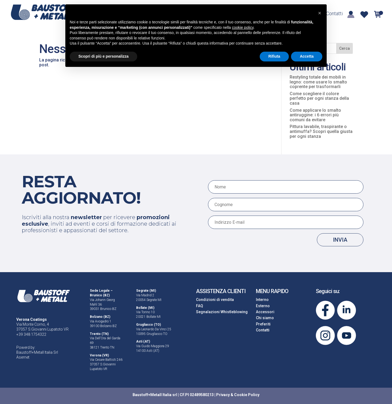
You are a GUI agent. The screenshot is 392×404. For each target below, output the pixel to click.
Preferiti (263, 324)
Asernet (22, 357)
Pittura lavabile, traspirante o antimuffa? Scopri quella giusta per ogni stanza (321, 131)
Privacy (223, 395)
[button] (319, 13)
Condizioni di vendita (215, 299)
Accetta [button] (307, 56)
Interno (262, 299)
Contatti (334, 14)
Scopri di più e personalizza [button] (103, 56)
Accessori (265, 312)
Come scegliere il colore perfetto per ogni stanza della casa (319, 98)
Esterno (263, 306)
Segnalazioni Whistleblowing (222, 312)
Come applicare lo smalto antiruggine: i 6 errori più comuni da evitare (315, 115)
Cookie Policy (246, 395)
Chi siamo (265, 318)
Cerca (344, 48)
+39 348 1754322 (31, 334)
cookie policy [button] (242, 27)
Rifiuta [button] (274, 56)
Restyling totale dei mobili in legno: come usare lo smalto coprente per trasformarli (318, 81)
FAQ (199, 306)
